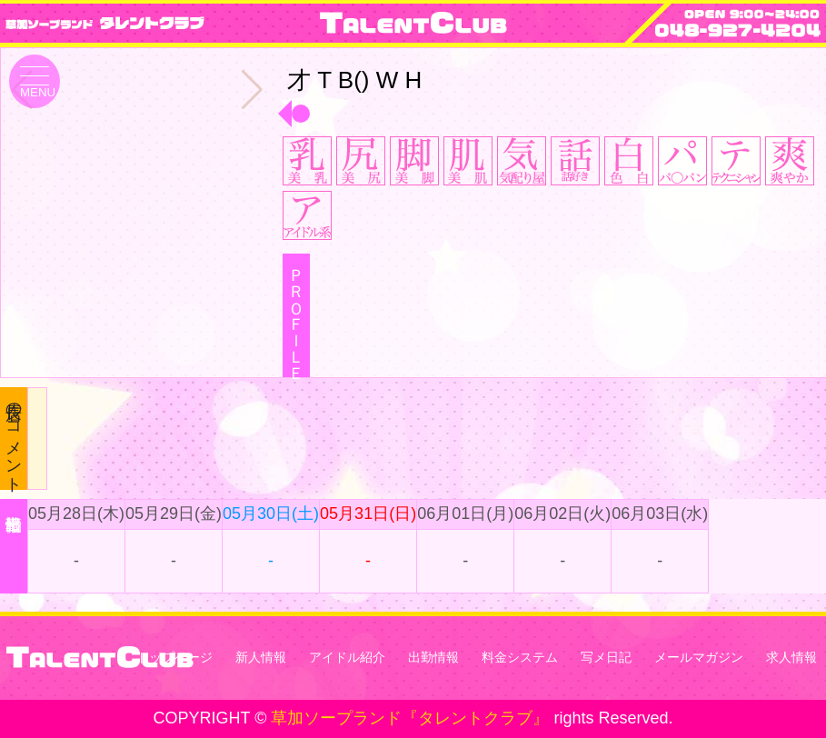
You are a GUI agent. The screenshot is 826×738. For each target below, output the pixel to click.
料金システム (520, 657)
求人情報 (791, 657)
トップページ (174, 657)
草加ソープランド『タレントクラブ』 (410, 718)
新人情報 (260, 657)
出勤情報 (433, 657)
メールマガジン (698, 657)
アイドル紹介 (347, 657)
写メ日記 (606, 657)
